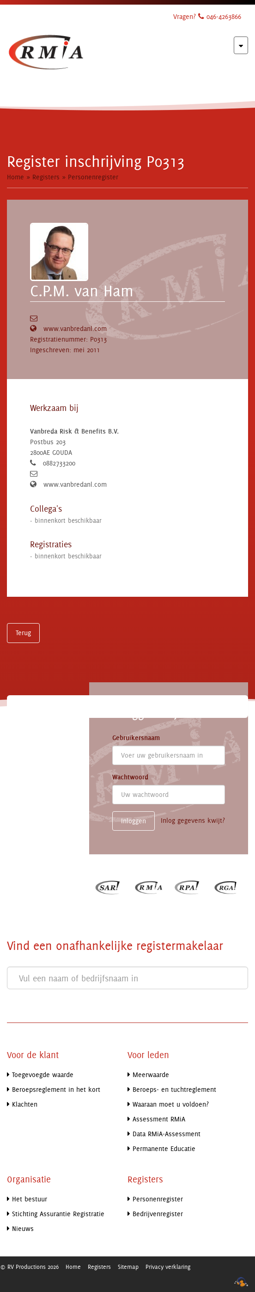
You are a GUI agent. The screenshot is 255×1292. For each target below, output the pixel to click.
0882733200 (59, 463)
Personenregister (93, 177)
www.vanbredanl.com (75, 328)
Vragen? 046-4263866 (207, 16)
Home (15, 177)
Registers (46, 177)
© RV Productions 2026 (29, 1266)
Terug (23, 633)
